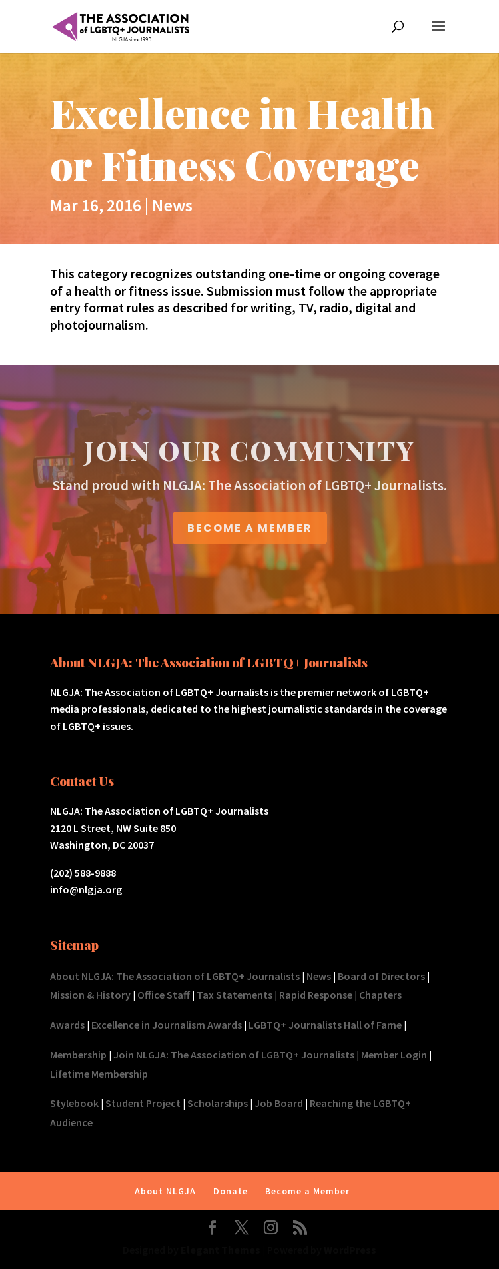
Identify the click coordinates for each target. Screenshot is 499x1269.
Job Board (278, 1103)
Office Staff (163, 994)
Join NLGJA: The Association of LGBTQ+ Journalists (233, 1054)
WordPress (350, 1249)
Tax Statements (234, 994)
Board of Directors (381, 976)
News (172, 205)
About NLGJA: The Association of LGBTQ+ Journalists (175, 976)
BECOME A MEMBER (249, 528)
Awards (67, 1024)
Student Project (143, 1103)
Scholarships (217, 1103)
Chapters (380, 994)
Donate (230, 1191)
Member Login (394, 1054)
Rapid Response (315, 994)
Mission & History (90, 994)
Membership (78, 1054)
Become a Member (307, 1191)
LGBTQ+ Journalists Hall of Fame (325, 1024)
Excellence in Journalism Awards (166, 1024)
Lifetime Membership (99, 1073)
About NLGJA (165, 1191)
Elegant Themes (220, 1249)
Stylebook (74, 1103)
